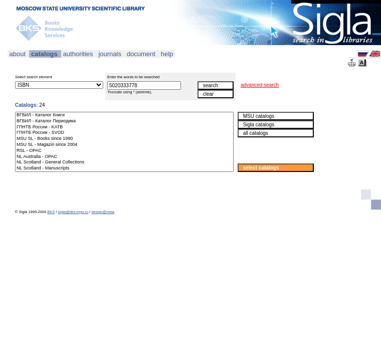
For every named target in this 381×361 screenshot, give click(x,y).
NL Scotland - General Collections (124, 162)
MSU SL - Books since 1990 (124, 139)
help (167, 54)
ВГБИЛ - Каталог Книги (124, 115)
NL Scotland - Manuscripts (124, 168)
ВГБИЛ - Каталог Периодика (124, 121)
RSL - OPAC (124, 151)
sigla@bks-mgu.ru (73, 212)
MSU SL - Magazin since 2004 (124, 145)
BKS (51, 212)
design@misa (102, 212)
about (18, 54)
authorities (78, 54)
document (141, 54)
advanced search (260, 85)
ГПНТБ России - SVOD (124, 133)
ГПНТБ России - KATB (124, 127)
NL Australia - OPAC (124, 157)
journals (110, 54)
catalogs (44, 54)
